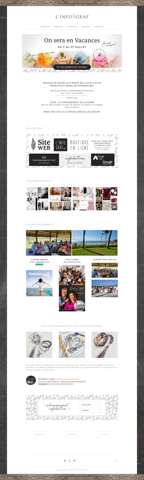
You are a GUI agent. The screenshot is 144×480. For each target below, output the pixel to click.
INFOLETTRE (101, 3)
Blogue (86, 27)
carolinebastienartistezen (61, 384)
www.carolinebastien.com (67, 379)
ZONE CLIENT (127, 3)
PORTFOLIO (39, 434)
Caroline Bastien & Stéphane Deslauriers (72, 96)
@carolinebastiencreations (73, 381)
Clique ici (39, 267)
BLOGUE (104, 434)
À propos (45, 27)
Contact (99, 27)
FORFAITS (72, 434)
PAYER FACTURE (113, 3)
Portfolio (72, 27)
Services (58, 27)
